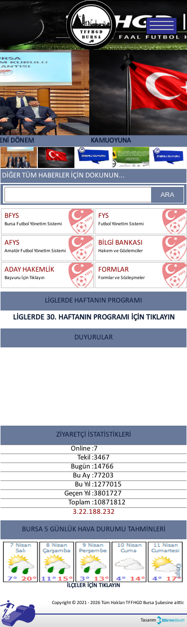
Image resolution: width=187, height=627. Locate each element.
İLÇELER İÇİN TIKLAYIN (93, 565)
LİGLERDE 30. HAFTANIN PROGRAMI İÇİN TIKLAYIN (94, 317)
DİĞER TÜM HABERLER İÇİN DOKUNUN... (63, 175)
